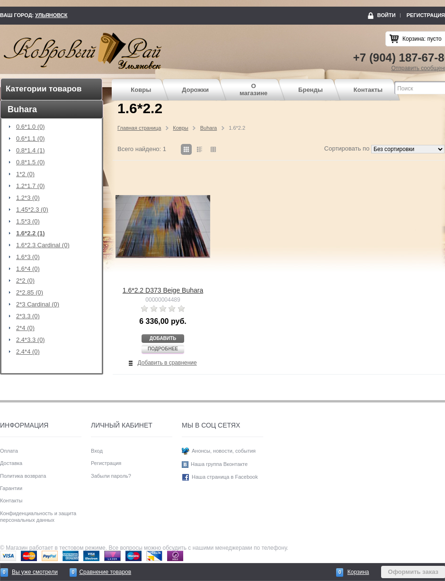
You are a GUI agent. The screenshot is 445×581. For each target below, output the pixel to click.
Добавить (163, 338)
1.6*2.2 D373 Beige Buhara (163, 290)
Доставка (11, 463)
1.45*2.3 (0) (32, 209)
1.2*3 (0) (28, 198)
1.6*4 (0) (28, 269)
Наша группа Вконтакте (219, 464)
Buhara (208, 128)
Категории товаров (43, 88)
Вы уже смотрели (35, 572)
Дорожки (195, 89)
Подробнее (163, 348)
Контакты (368, 89)
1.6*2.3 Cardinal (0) (43, 245)
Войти (386, 15)
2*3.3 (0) (28, 316)
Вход (97, 451)
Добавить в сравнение (167, 362)
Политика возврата (23, 476)
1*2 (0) (25, 174)
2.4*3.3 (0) (30, 340)
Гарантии (11, 488)
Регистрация (426, 15)
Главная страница (139, 128)
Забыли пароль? (111, 476)
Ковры (141, 89)
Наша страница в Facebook (225, 477)
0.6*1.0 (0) (30, 127)
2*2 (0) (25, 280)
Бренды (310, 89)
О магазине (253, 89)
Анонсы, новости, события (224, 451)
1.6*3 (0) (28, 257)
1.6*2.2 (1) (30, 233)
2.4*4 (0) (28, 352)
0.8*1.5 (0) (30, 162)
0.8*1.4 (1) (30, 150)
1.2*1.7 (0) (30, 186)
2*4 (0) (25, 328)
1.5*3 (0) (28, 221)
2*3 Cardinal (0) (37, 304)
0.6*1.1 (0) (30, 138)
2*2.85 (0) (29, 292)
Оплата (9, 451)
